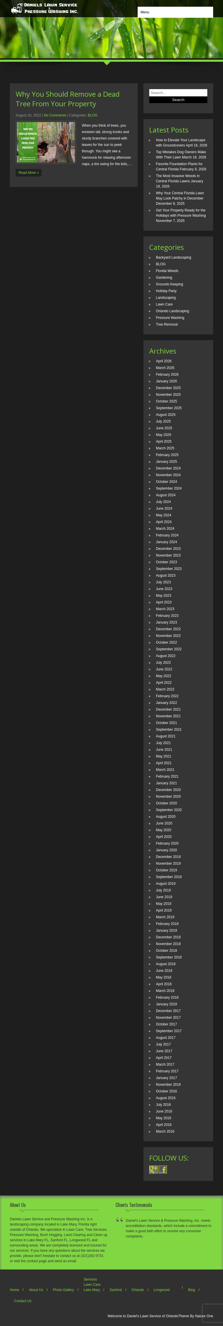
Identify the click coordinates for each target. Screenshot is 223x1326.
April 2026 (164, 361)
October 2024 (166, 482)
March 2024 (165, 529)
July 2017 (163, 1044)
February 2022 (167, 696)
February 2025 (167, 455)
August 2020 (165, 817)
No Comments (55, 115)
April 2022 (164, 683)
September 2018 (169, 957)
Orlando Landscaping (172, 311)
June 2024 (164, 508)
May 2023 (163, 596)
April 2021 (164, 763)
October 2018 (166, 951)
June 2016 (164, 1111)
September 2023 (169, 569)
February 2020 (167, 843)
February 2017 (167, 1071)
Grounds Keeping (169, 284)
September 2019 (169, 877)
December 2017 (168, 1011)
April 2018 (164, 984)
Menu (145, 12)
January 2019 (166, 930)
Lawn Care (164, 304)
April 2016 (164, 1125)
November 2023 (168, 555)
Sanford (115, 1290)
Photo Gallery (63, 1290)
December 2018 (168, 937)
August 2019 (165, 884)
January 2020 (166, 850)
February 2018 (167, 997)
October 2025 (166, 401)
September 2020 (169, 810)
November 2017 (168, 1018)
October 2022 (166, 642)
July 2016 (163, 1105)
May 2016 (163, 1118)
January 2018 (166, 1004)
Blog (191, 1290)
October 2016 (166, 1091)
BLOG (92, 115)
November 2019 (168, 863)
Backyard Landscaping (173, 257)
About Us (36, 1290)
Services (90, 1279)
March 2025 (165, 448)
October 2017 (166, 1024)
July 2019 (163, 890)
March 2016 (165, 1131)
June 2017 (164, 1051)
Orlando (138, 1290)
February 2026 (167, 374)
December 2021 (168, 709)
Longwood (162, 1290)
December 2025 (168, 388)
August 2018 (165, 964)
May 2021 (163, 756)
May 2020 (163, 830)
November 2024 (168, 475)
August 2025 (165, 415)
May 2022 (163, 676)
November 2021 (168, 716)
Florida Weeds (167, 271)
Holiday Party (166, 291)
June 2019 (164, 897)
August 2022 (165, 656)
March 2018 (165, 991)
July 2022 (163, 663)
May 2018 (163, 977)
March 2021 (165, 770)
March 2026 (165, 368)
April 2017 (164, 1058)
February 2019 (167, 924)
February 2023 (167, 616)
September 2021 (169, 730)
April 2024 (164, 522)
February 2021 (167, 776)
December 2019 (168, 857)
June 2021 (164, 750)
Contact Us (22, 1301)
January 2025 (166, 462)
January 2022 (166, 703)
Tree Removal (167, 324)
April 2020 (164, 837)
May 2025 (163, 435)
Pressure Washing (170, 318)
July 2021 (163, 743)
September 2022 (169, 649)
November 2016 (168, 1085)
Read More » (29, 173)
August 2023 (165, 575)
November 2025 (168, 395)
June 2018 (164, 971)
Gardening (164, 278)
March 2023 (165, 609)
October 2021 (166, 723)
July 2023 (163, 582)
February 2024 (167, 535)
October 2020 (166, 803)
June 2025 (164, 428)
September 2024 (169, 488)
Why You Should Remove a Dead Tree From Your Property (68, 98)
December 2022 (168, 629)
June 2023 (164, 589)
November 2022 (168, 636)
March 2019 (165, 917)
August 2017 (165, 1038)
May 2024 (163, 515)
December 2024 (168, 468)
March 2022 (165, 689)
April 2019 (164, 910)
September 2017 (169, 1031)
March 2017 (165, 1064)
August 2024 (165, 495)
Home (14, 1290)
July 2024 (163, 502)
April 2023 (164, 602)
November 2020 (168, 796)
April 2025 (164, 441)
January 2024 (166, 542)
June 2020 (164, 823)
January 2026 (166, 381)
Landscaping (166, 298)
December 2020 (168, 790)
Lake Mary (92, 1290)
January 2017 (166, 1078)
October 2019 (166, 870)
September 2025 (169, 408)
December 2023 (168, 549)
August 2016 (165, 1098)
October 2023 (166, 562)
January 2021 (166, 783)
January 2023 (166, 622)
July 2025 (163, 421)
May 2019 (163, 904)
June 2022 (164, 669)
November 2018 (168, 944)
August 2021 (165, 736)
